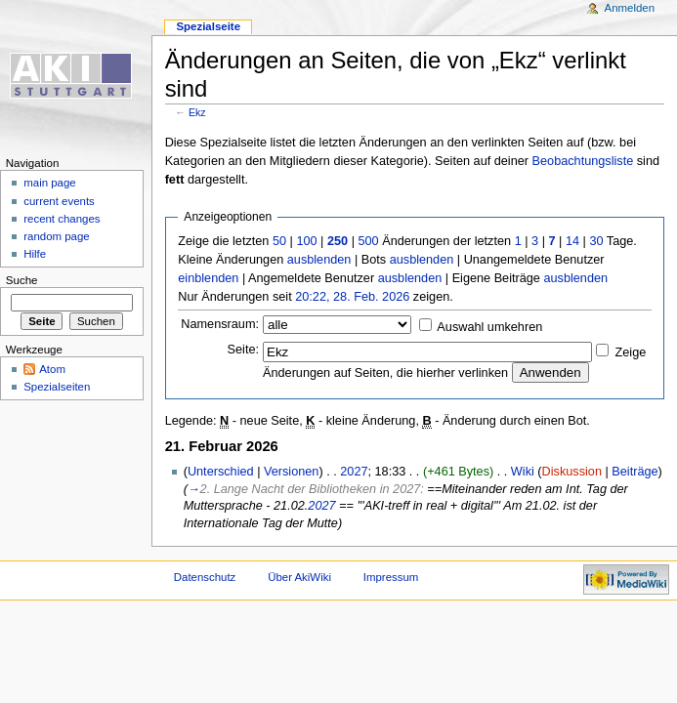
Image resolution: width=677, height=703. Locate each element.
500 (368, 241)
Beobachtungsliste (583, 161)
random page (56, 236)
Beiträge (634, 471)
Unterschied (221, 471)
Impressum (391, 577)
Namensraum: (220, 324)
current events (59, 201)
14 (572, 241)
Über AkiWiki (299, 577)
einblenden (208, 278)
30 (596, 241)
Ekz (197, 112)
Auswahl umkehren (489, 327)
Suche (22, 280)
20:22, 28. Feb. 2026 (352, 297)
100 (306, 241)
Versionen (291, 471)
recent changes (61, 219)
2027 (353, 471)
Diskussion (572, 471)
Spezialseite (208, 26)
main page (49, 182)
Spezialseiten (56, 387)
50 (279, 241)
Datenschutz (205, 577)
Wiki (522, 471)
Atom (52, 369)
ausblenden (319, 260)
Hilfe (34, 254)
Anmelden (630, 8)
